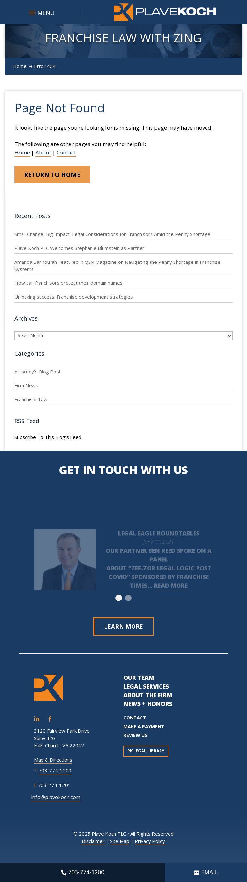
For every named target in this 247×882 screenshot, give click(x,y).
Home (22, 152)
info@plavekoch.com (55, 799)
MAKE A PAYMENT (144, 728)
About (43, 152)
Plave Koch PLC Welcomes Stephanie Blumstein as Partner (79, 249)
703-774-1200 (55, 772)
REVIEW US (135, 737)
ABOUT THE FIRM (148, 697)
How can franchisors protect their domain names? (69, 284)
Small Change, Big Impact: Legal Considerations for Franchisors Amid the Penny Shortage (112, 235)
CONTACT (135, 720)
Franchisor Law (31, 400)
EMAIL (209, 872)
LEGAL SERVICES (146, 688)
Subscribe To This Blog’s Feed (47, 438)
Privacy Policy (150, 843)
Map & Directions (53, 761)
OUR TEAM (139, 679)
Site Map (119, 843)
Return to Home (56, 175)
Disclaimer (93, 843)
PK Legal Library (145, 753)
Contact (66, 152)
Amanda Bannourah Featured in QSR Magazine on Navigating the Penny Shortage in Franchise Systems (117, 266)
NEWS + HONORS (148, 705)
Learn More (123, 627)
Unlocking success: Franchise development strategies (73, 298)
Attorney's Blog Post (37, 372)
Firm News (26, 386)
